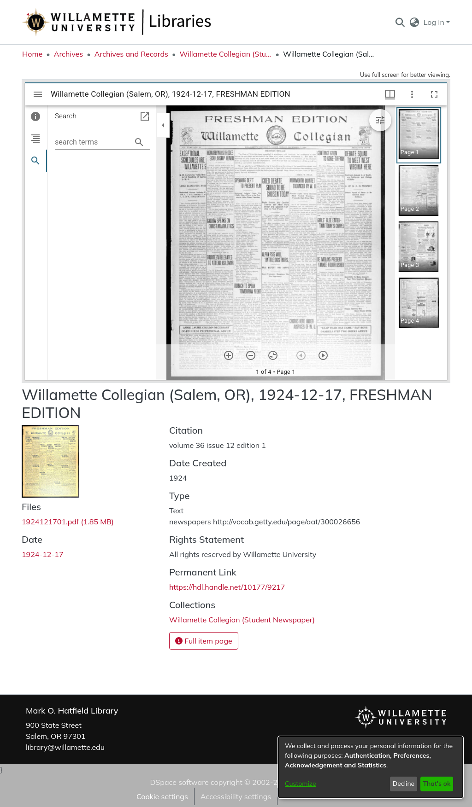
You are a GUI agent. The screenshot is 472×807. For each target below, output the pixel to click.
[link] (68, 521)
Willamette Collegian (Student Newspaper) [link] (225, 53)
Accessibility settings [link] (236, 796)
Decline (404, 783)
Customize (300, 783)
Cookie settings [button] (162, 796)
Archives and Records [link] (131, 53)
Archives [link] (68, 53)
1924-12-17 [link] (43, 554)
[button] (400, 22)
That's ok (436, 783)
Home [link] (32, 53)
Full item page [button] (203, 640)
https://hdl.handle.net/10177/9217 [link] (227, 587)
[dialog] (370, 767)
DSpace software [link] (179, 782)
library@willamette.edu (65, 747)
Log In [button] (435, 22)
